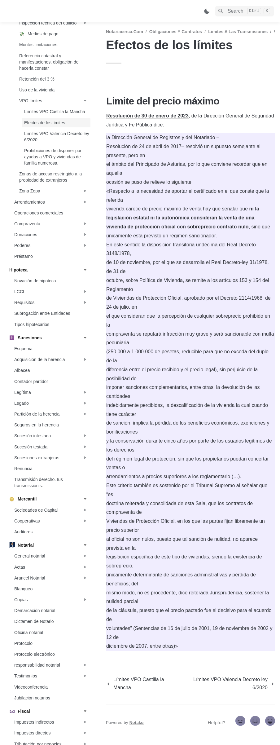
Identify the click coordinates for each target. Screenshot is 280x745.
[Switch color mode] (207, 11)
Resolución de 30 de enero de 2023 (147, 115)
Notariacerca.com (124, 31)
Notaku (136, 722)
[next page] (228, 684)
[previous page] (142, 684)
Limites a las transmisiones (238, 31)
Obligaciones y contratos (175, 31)
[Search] (244, 11)
